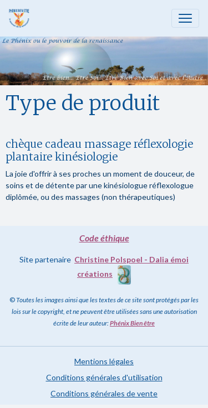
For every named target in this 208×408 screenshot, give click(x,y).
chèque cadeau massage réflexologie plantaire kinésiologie (99, 150)
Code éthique (104, 238)
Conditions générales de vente (104, 393)
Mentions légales (104, 361)
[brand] (21, 18)
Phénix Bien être (132, 323)
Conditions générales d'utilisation (104, 377)
